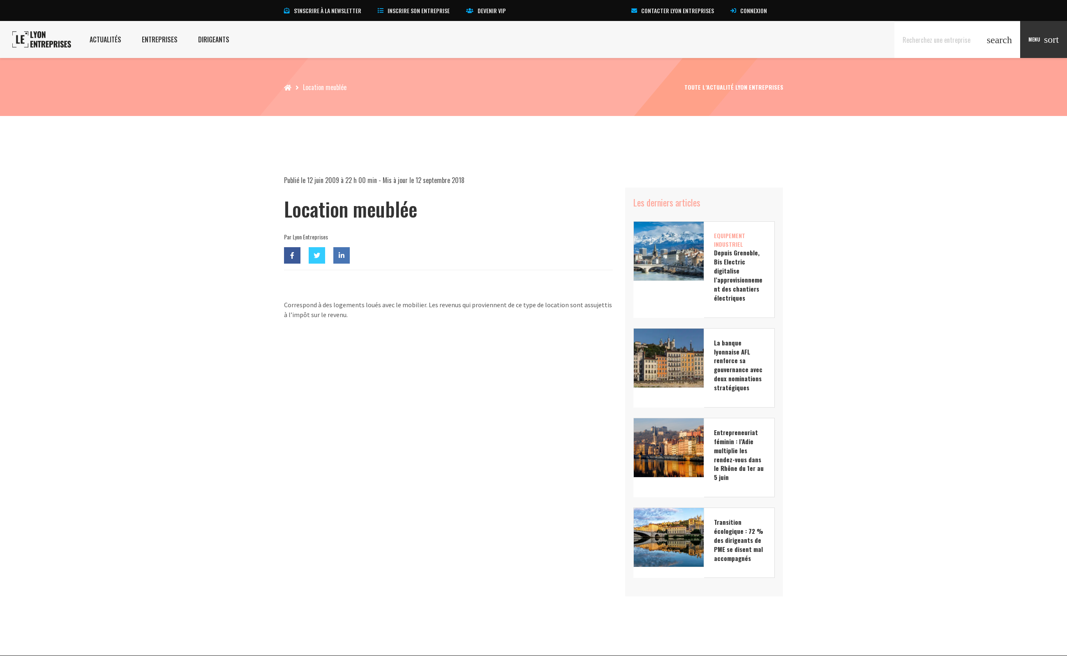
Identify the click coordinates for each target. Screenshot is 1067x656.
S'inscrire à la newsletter (322, 10)
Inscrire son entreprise (414, 10)
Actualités (105, 39)
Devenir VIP (486, 10)
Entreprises (160, 39)
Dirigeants (213, 39)
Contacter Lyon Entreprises (672, 10)
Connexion (748, 10)
